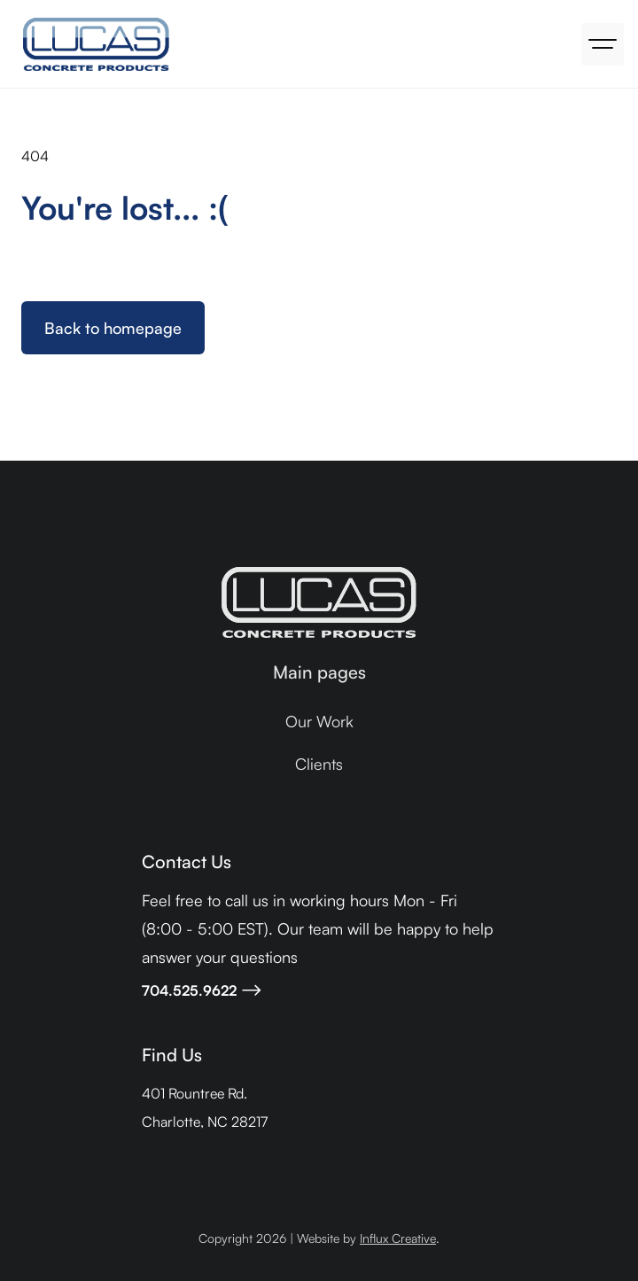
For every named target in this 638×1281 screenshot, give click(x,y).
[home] (91, 44)
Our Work (319, 721)
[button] (602, 44)
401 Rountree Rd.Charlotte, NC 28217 (205, 1107)
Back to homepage (113, 328)
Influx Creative (398, 1238)
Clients (319, 763)
